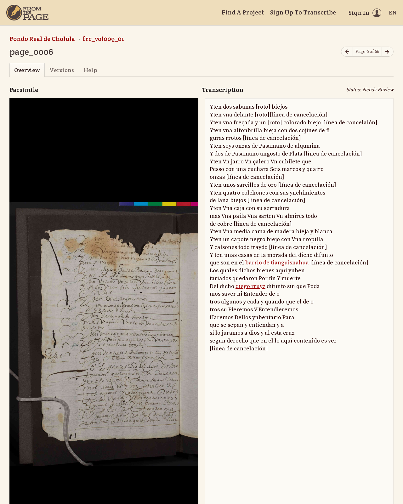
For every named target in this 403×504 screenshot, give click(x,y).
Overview (27, 70)
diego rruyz (250, 286)
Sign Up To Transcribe (303, 12)
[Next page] (388, 52)
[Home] (27, 12)
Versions (61, 70)
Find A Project (243, 12)
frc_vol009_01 (103, 39)
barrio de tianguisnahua (277, 262)
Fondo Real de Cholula (42, 39)
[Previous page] (347, 52)
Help (90, 70)
